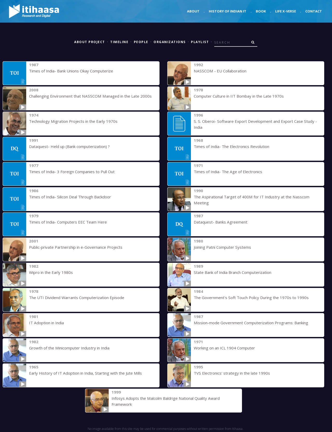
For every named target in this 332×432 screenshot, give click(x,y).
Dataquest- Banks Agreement (220, 222)
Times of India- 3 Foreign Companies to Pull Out (72, 171)
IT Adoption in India (46, 322)
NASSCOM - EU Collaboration (219, 70)
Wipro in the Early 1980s (51, 272)
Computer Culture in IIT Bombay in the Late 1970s (239, 96)
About (193, 11)
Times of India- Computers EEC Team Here (68, 222)
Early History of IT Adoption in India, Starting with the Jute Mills (85, 373)
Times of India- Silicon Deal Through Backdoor (70, 196)
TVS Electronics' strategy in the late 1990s (232, 373)
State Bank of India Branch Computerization (232, 272)
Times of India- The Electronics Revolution (231, 146)
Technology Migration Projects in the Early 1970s (73, 121)
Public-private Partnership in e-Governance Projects (75, 247)
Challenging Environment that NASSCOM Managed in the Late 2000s (89, 96)
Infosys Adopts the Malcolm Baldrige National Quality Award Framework (176, 398)
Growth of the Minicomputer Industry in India (69, 347)
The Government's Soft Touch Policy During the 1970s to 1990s (251, 297)
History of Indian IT (227, 11)
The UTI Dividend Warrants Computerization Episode (76, 297)
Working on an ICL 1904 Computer (224, 347)
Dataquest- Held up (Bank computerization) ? (69, 146)
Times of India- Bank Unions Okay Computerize (71, 70)
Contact (313, 11)
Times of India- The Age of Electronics (228, 171)
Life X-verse (285, 11)
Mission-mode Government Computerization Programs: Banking (251, 322)
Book (261, 11)
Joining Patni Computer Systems (222, 247)
